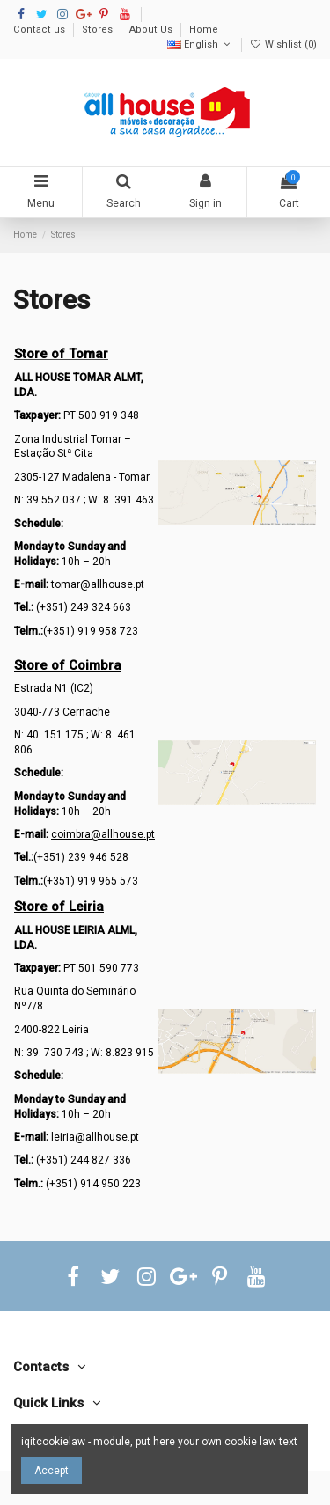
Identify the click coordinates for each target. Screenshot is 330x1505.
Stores (98, 29)
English (200, 44)
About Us (152, 29)
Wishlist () (283, 44)
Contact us (40, 29)
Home (203, 29)
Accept (51, 1471)
